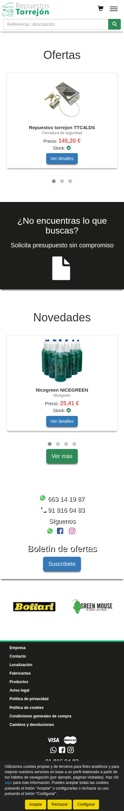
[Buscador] (55, 24)
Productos (18, 682)
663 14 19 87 (62, 498)
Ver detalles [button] (61, 158)
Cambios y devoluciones (31, 724)
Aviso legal (19, 690)
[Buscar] (114, 24)
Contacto (17, 656)
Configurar (86, 804)
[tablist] (62, 129)
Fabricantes (20, 673)
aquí (8, 783)
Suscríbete (62, 564)
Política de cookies (26, 707)
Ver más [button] (62, 456)
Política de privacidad (28, 699)
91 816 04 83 (62, 509)
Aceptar (35, 804)
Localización (20, 665)
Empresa (17, 648)
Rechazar (60, 804)
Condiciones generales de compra (40, 716)
